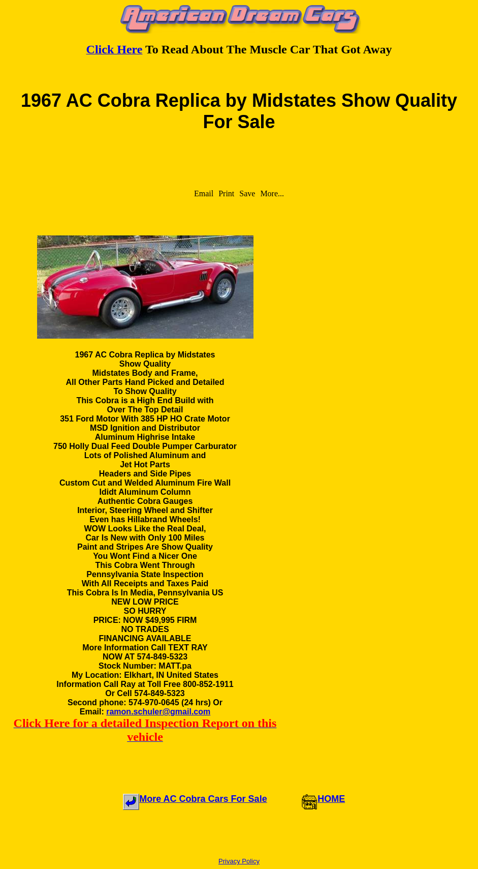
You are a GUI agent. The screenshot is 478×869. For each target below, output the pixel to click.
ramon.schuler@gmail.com (158, 711)
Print (226, 193)
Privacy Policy (239, 861)
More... (272, 193)
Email (203, 193)
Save (247, 193)
